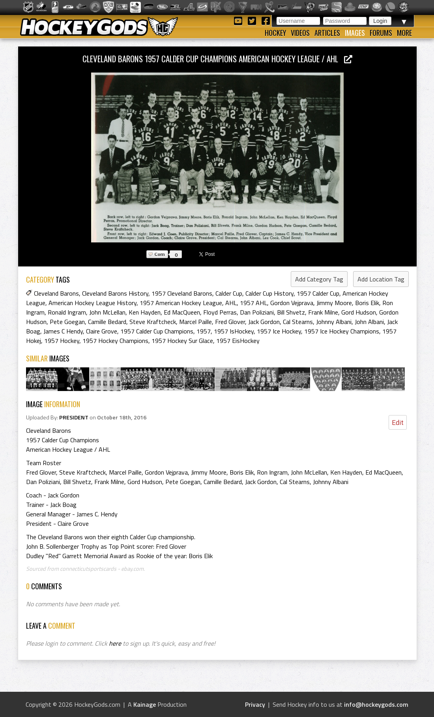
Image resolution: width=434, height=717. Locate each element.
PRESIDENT (73, 417)
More (404, 33)
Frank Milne (323, 312)
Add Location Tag (380, 279)
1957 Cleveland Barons (182, 293)
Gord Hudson (358, 312)
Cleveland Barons (56, 293)
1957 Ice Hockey (279, 331)
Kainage (144, 704)
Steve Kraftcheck (152, 321)
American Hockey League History (93, 302)
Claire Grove (101, 331)
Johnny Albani (334, 321)
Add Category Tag (319, 279)
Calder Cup (228, 293)
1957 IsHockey (234, 331)
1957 (203, 331)
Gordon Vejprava (291, 302)
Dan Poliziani (257, 312)
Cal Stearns (298, 321)
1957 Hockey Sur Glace (182, 340)
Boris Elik (367, 302)
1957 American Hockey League (181, 302)
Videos (300, 33)
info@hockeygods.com (376, 704)
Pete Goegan (67, 321)
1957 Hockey (61, 340)
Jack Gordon (264, 321)
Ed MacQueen (182, 312)
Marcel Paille (195, 321)
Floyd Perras (220, 312)
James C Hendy (63, 331)
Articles (327, 33)
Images (355, 33)
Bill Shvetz (291, 312)
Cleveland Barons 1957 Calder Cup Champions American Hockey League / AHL (217, 58)
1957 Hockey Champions (115, 340)
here (115, 643)
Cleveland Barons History (115, 293)
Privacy (255, 704)
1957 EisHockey (238, 340)
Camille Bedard (107, 321)
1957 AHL (253, 302)
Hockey (275, 33)
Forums (381, 33)
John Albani (369, 321)
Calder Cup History (269, 293)
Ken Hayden (145, 312)
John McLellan (107, 312)
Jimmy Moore (334, 302)
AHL (231, 302)
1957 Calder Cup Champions (156, 331)
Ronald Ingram (67, 312)
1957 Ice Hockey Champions (341, 331)
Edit (398, 422)
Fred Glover (230, 321)
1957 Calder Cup (318, 293)
